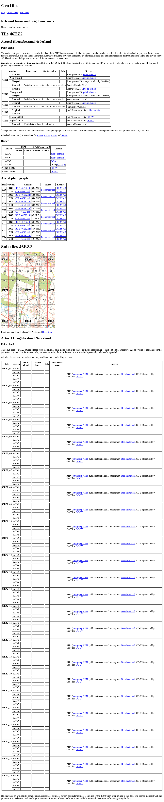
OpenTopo (47, 332)
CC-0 (53, 161)
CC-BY (90, 117)
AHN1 (40, 135)
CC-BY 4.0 (61, 188)
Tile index (24, 12)
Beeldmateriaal (48, 190)
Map (3, 12)
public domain (89, 74)
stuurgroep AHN (80, 374)
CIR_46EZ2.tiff (22, 191)
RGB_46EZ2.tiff (23, 188)
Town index (12, 12)
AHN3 (54, 135)
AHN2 (47, 135)
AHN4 (64, 135)
